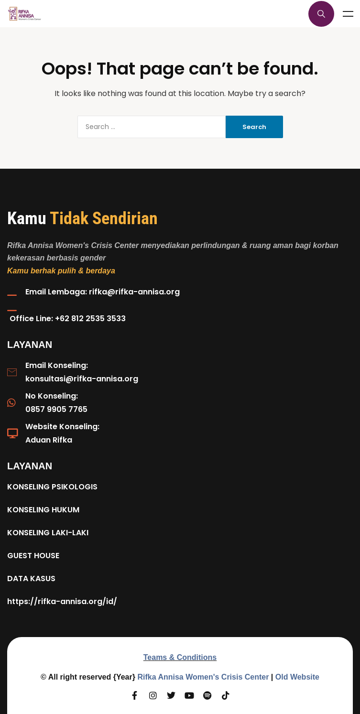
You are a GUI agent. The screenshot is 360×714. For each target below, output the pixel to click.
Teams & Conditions (180, 657)
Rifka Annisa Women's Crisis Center (203, 677)
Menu (348, 14)
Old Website (297, 677)
